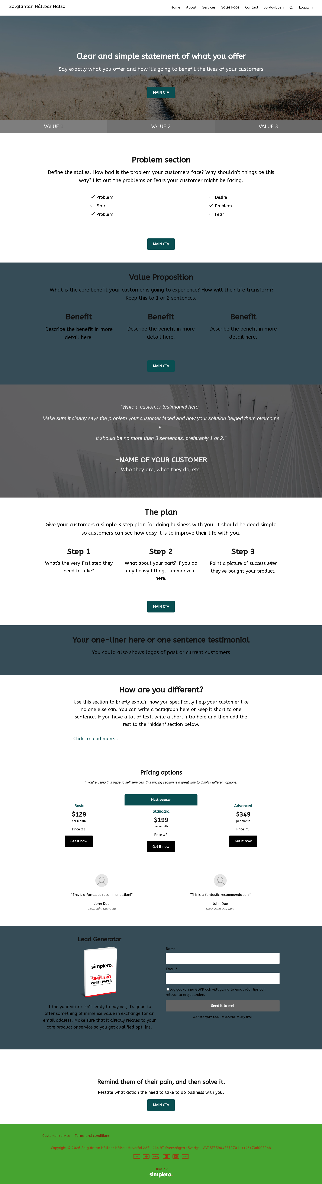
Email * (171, 969)
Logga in (306, 7)
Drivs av (107, 1172)
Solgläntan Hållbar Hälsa (37, 6)
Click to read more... (95, 738)
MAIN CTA (161, 92)
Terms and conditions (92, 1136)
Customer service (56, 1136)
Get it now (78, 841)
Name (170, 949)
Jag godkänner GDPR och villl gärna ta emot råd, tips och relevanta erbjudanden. (215, 992)
